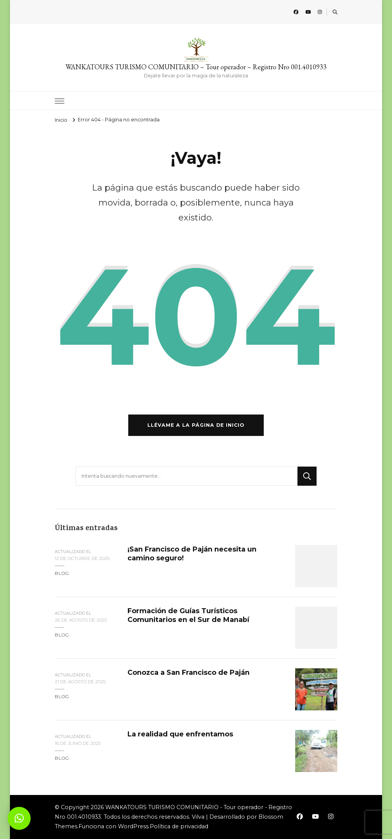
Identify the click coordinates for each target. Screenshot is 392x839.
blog (62, 573)
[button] (19, 818)
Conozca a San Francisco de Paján (188, 672)
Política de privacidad (179, 826)
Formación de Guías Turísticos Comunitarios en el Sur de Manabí (188, 615)
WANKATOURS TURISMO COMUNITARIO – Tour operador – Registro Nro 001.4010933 (196, 66)
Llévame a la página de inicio (196, 425)
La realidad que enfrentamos (180, 734)
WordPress (133, 826)
